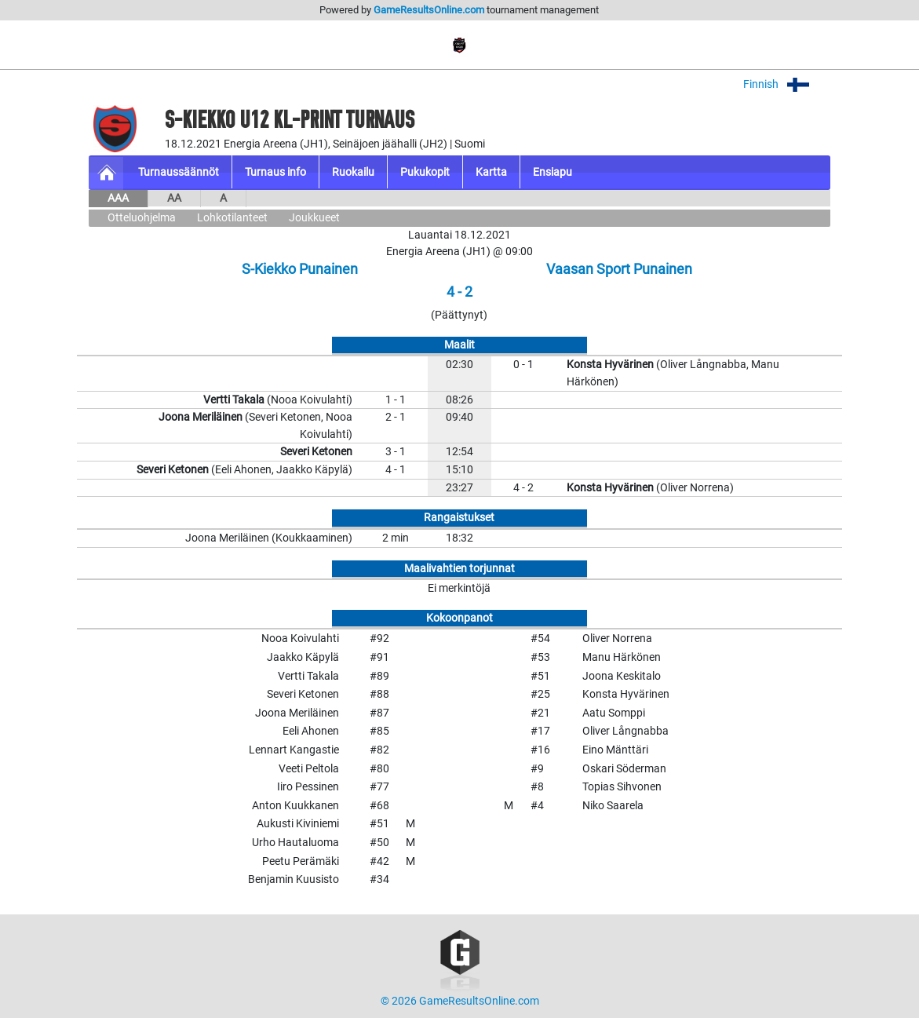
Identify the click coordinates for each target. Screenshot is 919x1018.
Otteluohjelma (142, 217)
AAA (118, 198)
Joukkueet (314, 217)
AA (174, 198)
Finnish (786, 84)
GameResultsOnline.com (429, 10)
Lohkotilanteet (232, 217)
